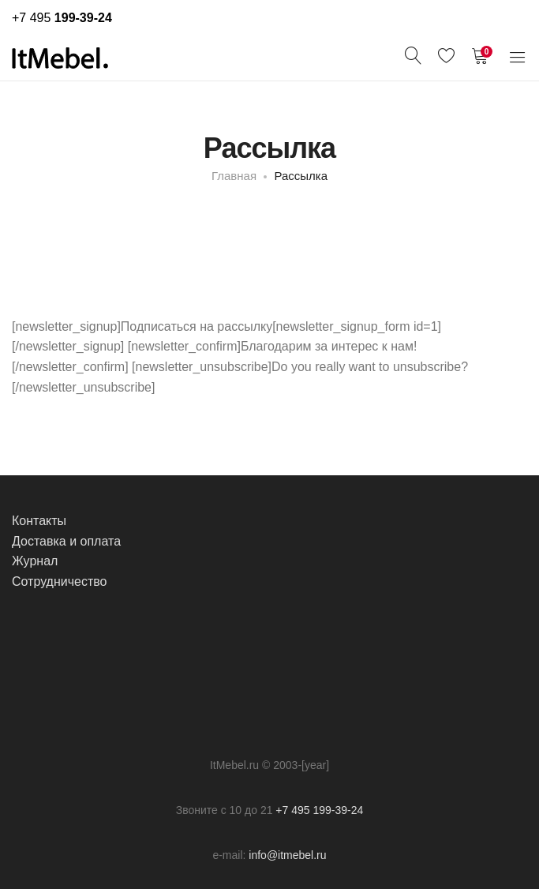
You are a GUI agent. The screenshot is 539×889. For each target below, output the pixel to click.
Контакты (39, 520)
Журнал (35, 561)
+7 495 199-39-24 (319, 810)
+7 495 (62, 17)
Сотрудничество (59, 581)
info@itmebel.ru (287, 855)
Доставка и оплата (66, 541)
